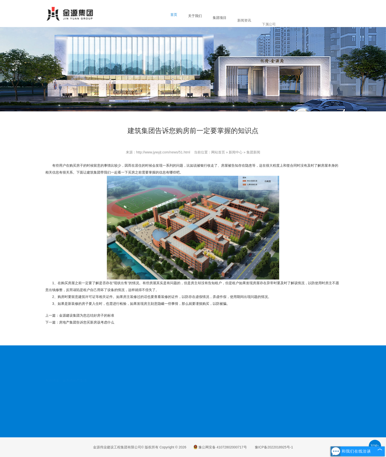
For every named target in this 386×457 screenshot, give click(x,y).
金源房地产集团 (75, 371)
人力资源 (293, 39)
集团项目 (219, 23)
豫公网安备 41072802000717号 (220, 447)
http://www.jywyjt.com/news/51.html (163, 153)
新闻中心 (235, 153)
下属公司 (269, 34)
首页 (173, 17)
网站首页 (218, 153)
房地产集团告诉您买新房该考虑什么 (86, 322)
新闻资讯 (244, 27)
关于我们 (195, 19)
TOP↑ (374, 446)
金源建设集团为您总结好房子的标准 (86, 315)
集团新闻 (253, 153)
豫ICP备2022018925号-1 (274, 447)
